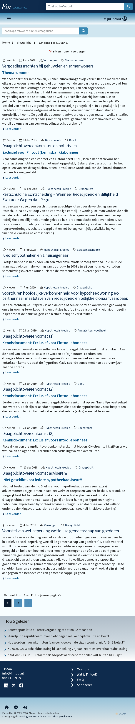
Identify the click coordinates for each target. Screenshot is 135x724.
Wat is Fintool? (87, 674)
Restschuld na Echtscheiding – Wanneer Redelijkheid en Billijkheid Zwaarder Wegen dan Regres (60, 197)
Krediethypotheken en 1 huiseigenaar (35, 255)
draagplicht (24, 43)
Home (6, 43)
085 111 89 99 (11, 677)
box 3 (70, 140)
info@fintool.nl (13, 673)
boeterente (82, 428)
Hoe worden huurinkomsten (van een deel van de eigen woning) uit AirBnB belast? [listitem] (66, 642)
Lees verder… (14, 129)
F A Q (80, 679)
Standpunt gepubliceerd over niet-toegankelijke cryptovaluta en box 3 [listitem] (58, 636)
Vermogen (47, 60)
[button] (25, 707)
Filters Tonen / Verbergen (67, 52)
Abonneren (85, 684)
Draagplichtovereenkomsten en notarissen (39, 146)
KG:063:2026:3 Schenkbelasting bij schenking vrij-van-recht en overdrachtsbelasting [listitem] (67, 648)
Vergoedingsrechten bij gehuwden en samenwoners (47, 66)
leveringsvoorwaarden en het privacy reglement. (46, 716)
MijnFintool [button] (115, 19)
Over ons (83, 669)
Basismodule (51, 140)
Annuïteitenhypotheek (89, 331)
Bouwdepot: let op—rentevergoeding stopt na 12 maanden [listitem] (49, 629)
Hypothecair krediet (56, 189)
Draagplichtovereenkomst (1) (28, 336)
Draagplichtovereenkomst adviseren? (35, 473)
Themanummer (72, 60)
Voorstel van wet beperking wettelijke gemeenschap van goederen (60, 531)
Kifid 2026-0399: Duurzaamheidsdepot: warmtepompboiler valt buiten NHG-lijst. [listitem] (64, 655)
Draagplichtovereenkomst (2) (28, 389)
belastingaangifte (86, 250)
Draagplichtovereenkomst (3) (28, 433)
